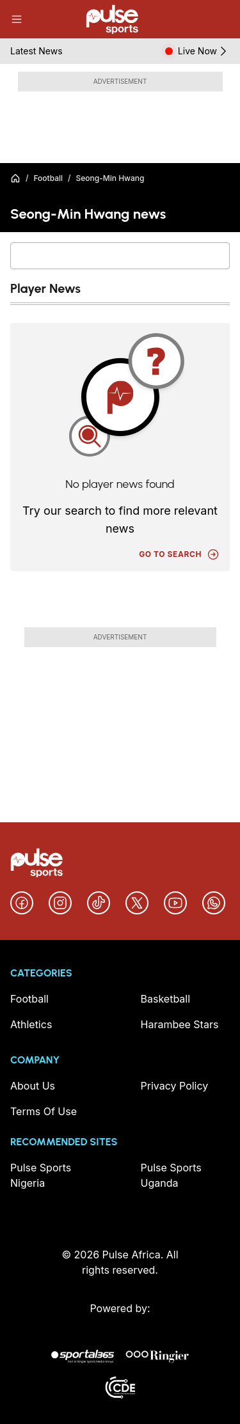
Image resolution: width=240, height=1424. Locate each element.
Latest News (36, 50)
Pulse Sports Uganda (171, 1175)
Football (48, 178)
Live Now (204, 51)
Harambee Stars (180, 1024)
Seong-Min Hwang (110, 178)
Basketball (166, 998)
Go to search (179, 554)
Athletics (31, 1024)
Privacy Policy (175, 1085)
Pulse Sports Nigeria (40, 1175)
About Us (32, 1085)
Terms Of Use (43, 1111)
